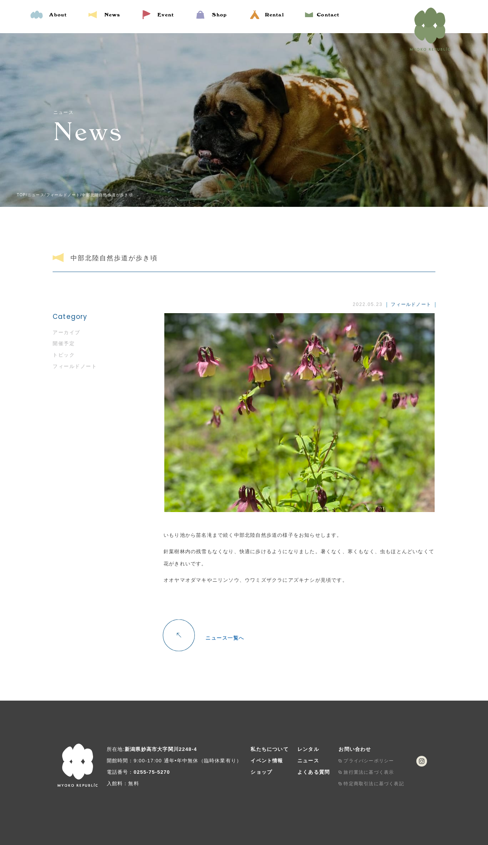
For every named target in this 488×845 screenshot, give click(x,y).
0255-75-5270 (152, 772)
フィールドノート (75, 366)
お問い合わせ (355, 749)
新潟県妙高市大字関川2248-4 (161, 749)
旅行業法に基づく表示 (369, 772)
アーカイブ (66, 332)
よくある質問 (313, 772)
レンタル (308, 749)
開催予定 (64, 343)
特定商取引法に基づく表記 (374, 783)
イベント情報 (266, 760)
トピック (64, 355)
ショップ (261, 772)
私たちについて (269, 749)
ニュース (308, 760)
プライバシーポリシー (369, 760)
